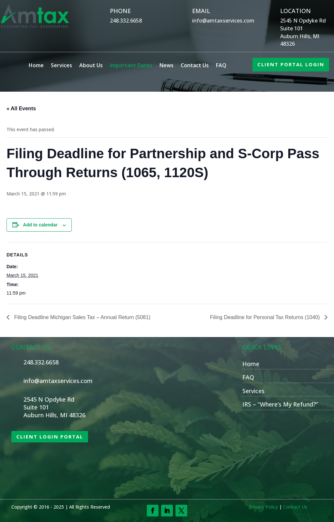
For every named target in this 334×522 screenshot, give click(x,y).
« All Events (21, 108)
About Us (91, 66)
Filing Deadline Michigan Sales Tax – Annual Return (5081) (81, 317)
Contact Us (195, 66)
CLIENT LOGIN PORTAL (49, 436)
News (166, 66)
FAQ (221, 66)
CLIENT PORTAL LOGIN (290, 64)
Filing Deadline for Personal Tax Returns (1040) (265, 317)
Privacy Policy (263, 507)
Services (61, 66)
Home (36, 66)
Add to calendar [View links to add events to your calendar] (40, 224)
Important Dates (131, 66)
